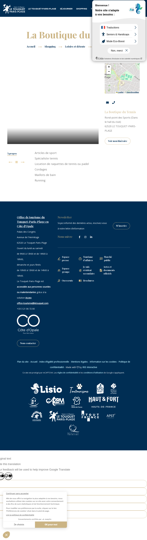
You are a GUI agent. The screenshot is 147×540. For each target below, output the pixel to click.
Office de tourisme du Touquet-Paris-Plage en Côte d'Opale (33, 221)
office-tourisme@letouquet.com (32, 303)
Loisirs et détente (75, 46)
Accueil (31, 46)
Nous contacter (28, 343)
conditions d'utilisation (93, 372)
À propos (12, 153)
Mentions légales (79, 361)
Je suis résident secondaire (89, 270)
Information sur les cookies (103, 361)
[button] (109, 67)
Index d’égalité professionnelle (54, 361)
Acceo (28, 297)
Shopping (81, 9)
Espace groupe (66, 270)
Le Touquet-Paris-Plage (42, 9)
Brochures (88, 280)
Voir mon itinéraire (117, 141)
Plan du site (22, 361)
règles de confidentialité (67, 372)
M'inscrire (121, 225)
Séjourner (66, 9)
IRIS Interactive (89, 367)
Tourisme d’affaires (103, 9)
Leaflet (120, 92)
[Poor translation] (8, 476)
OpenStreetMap (132, 92)
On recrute (67, 280)
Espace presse (65, 258)
